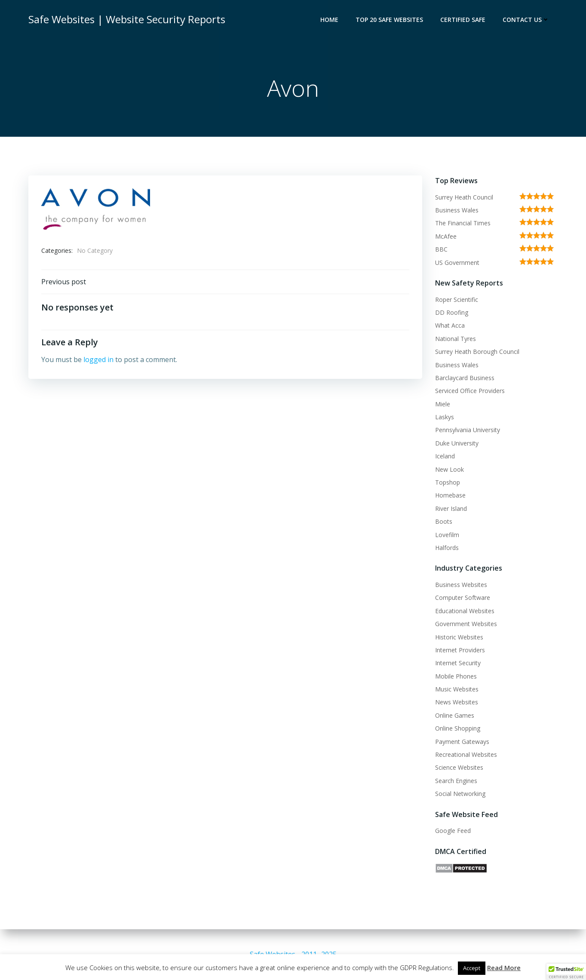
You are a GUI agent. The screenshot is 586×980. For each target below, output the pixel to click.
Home (329, 19)
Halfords (447, 548)
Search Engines (456, 781)
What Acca (450, 325)
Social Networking (460, 794)
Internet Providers (460, 650)
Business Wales (457, 210)
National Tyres (455, 339)
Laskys (444, 417)
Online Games (454, 715)
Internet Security (458, 663)
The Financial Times (463, 223)
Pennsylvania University (467, 430)
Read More (504, 967)
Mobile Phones (456, 676)
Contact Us (526, 19)
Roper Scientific (456, 299)
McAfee (446, 236)
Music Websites (457, 689)
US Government (457, 262)
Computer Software (462, 597)
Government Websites (466, 624)
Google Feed (453, 830)
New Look (449, 469)
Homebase (450, 495)
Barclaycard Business (464, 378)
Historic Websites (459, 637)
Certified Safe (462, 19)
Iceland (445, 456)
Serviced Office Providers (470, 391)
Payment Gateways (462, 741)
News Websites (456, 702)
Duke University (457, 443)
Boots (443, 521)
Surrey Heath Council (464, 197)
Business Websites (461, 585)
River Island (451, 508)
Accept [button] (471, 968)
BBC (441, 249)
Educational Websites (464, 611)
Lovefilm (447, 535)
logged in (98, 359)
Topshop (447, 482)
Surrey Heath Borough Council (477, 351)
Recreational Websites (466, 754)
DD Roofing (451, 312)
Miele (442, 404)
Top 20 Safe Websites (389, 19)
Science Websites (459, 767)
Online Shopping (457, 728)
